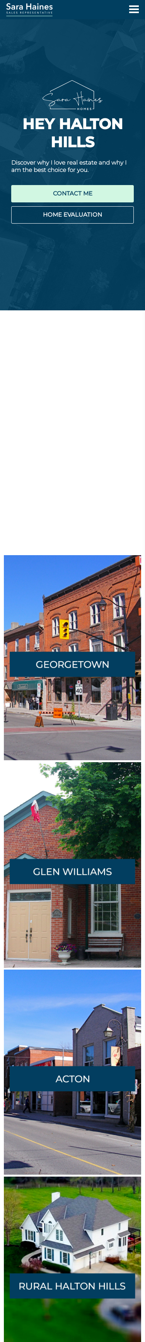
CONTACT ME (72, 193)
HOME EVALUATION (72, 214)
